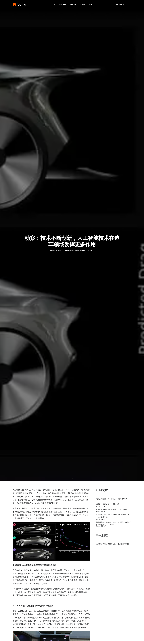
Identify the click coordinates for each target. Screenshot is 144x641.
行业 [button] (53, 4)
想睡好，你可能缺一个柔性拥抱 (107, 385)
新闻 (83, 192)
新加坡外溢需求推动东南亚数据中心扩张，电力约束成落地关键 (113, 396)
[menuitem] (53, 4)
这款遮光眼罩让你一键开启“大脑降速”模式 (111, 379)
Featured (77, 192)
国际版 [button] (82, 4)
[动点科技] (19, 4)
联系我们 (124, 424)
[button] (117, 4)
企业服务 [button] (62, 4)
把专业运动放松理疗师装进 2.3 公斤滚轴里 (111, 390)
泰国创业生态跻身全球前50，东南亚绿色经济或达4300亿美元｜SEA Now (113, 404)
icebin (92, 192)
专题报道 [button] (72, 4)
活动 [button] (90, 4)
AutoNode (70, 192)
